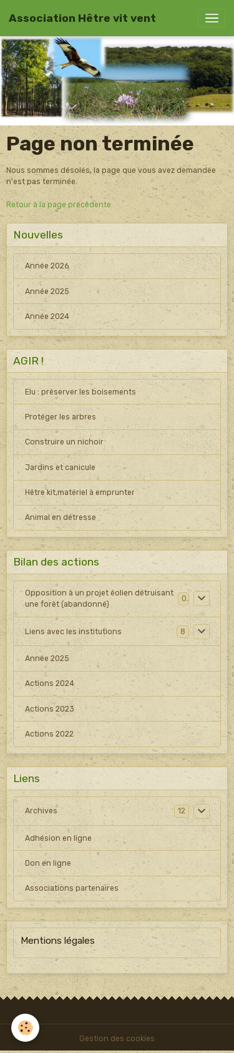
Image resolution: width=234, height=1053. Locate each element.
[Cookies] (25, 1028)
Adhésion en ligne (58, 838)
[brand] (82, 18)
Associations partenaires (72, 888)
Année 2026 (47, 266)
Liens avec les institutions (73, 631)
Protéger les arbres (60, 417)
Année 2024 (47, 316)
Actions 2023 (49, 709)
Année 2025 (47, 291)
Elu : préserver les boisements (80, 392)
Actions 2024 (49, 683)
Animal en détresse (60, 517)
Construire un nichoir (64, 442)
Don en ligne (48, 863)
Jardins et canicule (60, 467)
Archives (41, 810)
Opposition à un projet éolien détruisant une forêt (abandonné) (99, 599)
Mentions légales (58, 940)
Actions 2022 (49, 734)
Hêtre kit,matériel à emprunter (80, 492)
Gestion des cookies (117, 1038)
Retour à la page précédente (58, 204)
